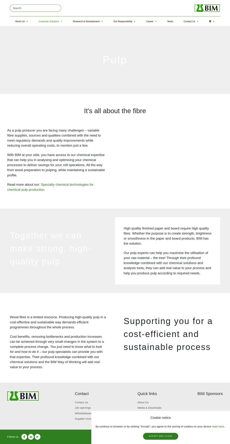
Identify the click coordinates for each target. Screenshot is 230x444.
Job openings (83, 407)
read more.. (219, 426)
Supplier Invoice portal (88, 418)
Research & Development (88, 21)
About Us (21, 21)
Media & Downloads (149, 407)
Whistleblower (83, 413)
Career (151, 21)
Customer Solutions (50, 21)
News (170, 21)
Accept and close (160, 436)
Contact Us (191, 21)
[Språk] (212, 21)
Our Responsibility (124, 21)
